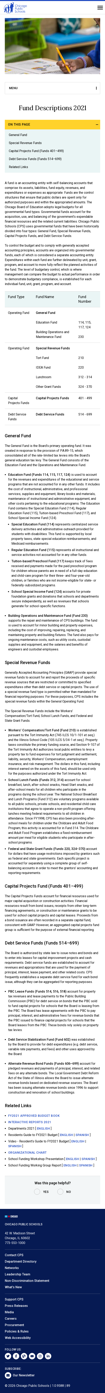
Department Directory (20, 1261)
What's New (13, 1287)
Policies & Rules (17, 1331)
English (43, 1128)
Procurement (14, 1325)
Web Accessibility (18, 1338)
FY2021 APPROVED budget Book (34, 1116)
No (68, 1192)
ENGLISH (66, 1135)
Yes (46, 1192)
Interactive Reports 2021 (29, 1122)
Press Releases (16, 1306)
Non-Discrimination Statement (27, 1281)
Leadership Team (17, 1274)
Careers (11, 1318)
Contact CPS (14, 1255)
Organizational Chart (27, 1152)
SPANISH (82, 1135)
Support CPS (14, 1299)
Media (9, 1312)
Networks (12, 1268)
